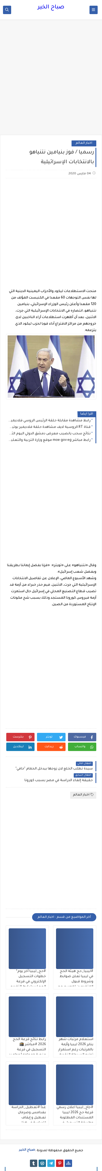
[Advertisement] (51, 80)
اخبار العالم (84, 143)
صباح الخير (51, 8)
